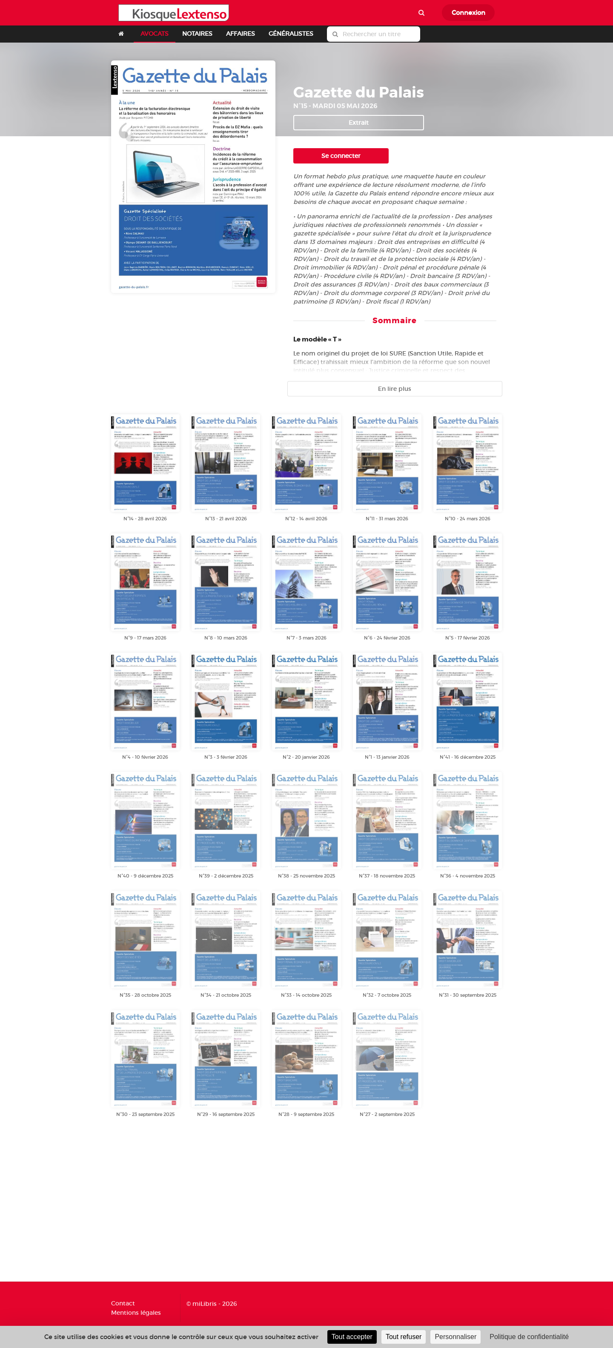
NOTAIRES (197, 33)
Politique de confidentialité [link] (529, 1336)
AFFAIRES (240, 33)
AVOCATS (154, 33)
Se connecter (341, 156)
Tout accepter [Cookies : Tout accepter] (352, 1336)
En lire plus (394, 389)
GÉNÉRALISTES (291, 33)
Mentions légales (136, 1312)
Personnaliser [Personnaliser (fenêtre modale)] (455, 1336)
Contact (123, 1303)
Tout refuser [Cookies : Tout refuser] (403, 1336)
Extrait (359, 122)
